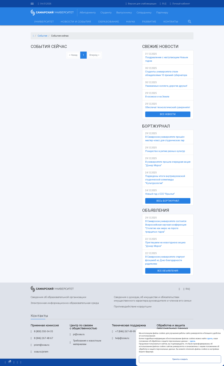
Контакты (170, 21)
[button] (163, 3)
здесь (210, 338)
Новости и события (76, 21)
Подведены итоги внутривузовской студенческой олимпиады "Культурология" (165, 180)
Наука (130, 21)
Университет (44, 21)
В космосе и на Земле (157, 96)
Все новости (168, 114)
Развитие (149, 21)
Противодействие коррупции (133, 306)
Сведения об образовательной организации (58, 297)
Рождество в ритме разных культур (165, 151)
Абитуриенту (88, 12)
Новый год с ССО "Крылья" (160, 193)
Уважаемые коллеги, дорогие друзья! (166, 85)
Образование (108, 21)
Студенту (106, 12)
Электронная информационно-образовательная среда (65, 303)
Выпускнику (124, 12)
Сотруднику (144, 12)
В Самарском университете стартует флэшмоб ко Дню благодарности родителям (165, 260)
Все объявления (167, 270)
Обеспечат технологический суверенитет (167, 107)
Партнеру (162, 12)
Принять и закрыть (180, 359)
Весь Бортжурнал (167, 200)
